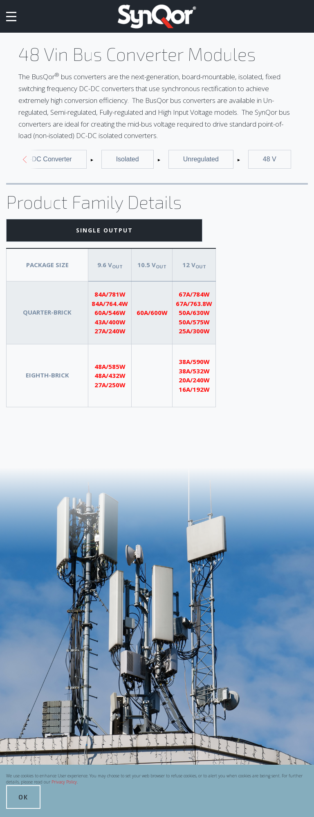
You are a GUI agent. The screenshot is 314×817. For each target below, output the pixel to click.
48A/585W (110, 366)
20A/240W (194, 380)
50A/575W (194, 322)
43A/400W (110, 322)
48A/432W (110, 375)
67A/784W (194, 294)
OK (23, 797)
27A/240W (110, 331)
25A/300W (194, 331)
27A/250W (110, 385)
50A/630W (194, 312)
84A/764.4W (110, 303)
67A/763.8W (194, 303)
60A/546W (110, 312)
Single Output (104, 230)
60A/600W (152, 312)
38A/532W (194, 371)
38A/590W (194, 361)
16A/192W (194, 389)
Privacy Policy (64, 782)
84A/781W (110, 294)
